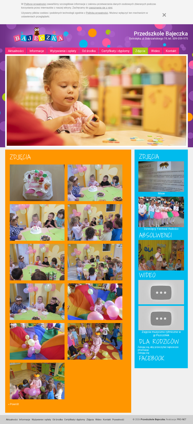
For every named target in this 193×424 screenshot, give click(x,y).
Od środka (89, 51)
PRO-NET (181, 419)
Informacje (37, 51)
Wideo (155, 51)
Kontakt (171, 51)
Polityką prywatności (97, 13)
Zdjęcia (140, 51)
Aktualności (16, 51)
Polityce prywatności (35, 4)
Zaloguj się (143, 352)
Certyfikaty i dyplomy (115, 51)
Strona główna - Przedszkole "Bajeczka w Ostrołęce (38, 36)
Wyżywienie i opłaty (63, 51)
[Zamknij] (164, 15)
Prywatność (118, 419)
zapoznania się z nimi (100, 7)
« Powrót (13, 404)
